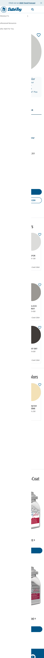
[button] (40, 9)
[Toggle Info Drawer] (25, 131)
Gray (5, 141)
